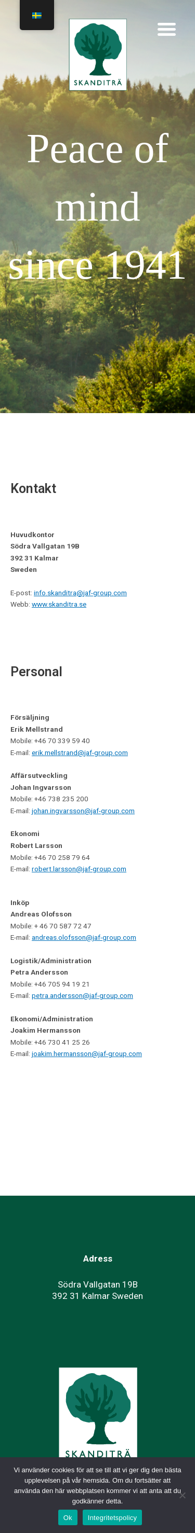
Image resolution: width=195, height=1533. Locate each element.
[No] (182, 1495)
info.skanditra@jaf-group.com (80, 592)
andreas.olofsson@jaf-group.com (84, 937)
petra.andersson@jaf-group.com (82, 995)
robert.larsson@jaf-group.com (79, 869)
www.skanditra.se (59, 604)
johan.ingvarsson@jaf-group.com (83, 810)
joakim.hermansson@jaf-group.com (87, 1053)
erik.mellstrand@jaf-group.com (80, 752)
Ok (67, 1518)
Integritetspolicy (112, 1518)
